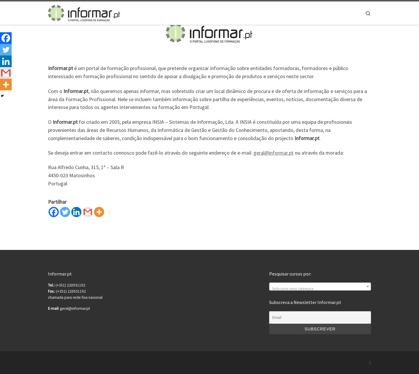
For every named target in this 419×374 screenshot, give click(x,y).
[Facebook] (54, 212)
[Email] (320, 317)
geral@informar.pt (273, 152)
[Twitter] (65, 212)
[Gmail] (88, 212)
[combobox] (320, 286)
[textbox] (320, 289)
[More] (99, 212)
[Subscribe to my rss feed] (370, 362)
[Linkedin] (76, 212)
